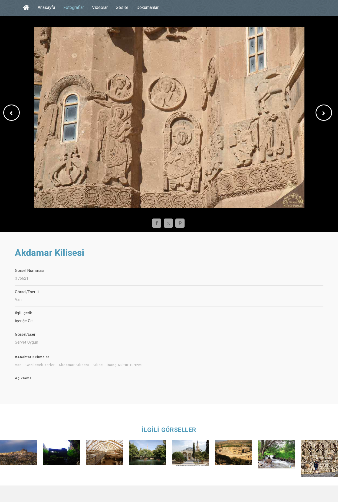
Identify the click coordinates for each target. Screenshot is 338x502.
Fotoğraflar (73, 7)
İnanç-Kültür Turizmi (125, 365)
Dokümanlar (147, 7)
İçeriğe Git (24, 321)
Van (18, 365)
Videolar (100, 7)
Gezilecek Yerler (40, 365)
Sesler (122, 7)
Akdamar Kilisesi (73, 365)
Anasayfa (46, 7)
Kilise (98, 365)
